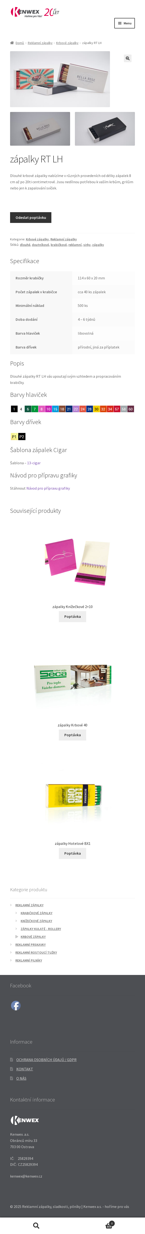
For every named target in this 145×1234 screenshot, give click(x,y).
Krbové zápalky (67, 43)
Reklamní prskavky (30, 945)
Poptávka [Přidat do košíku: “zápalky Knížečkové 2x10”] (72, 616)
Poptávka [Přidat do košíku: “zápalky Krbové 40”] (72, 734)
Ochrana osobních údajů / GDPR (46, 1059)
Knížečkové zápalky (36, 921)
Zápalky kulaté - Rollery (41, 929)
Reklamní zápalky (40, 43)
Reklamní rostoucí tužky (36, 953)
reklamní (75, 245)
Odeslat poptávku (31, 217)
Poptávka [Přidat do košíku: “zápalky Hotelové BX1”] (72, 853)
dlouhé (25, 245)
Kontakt (24, 1069)
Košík (93, 1222)
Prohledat (36, 1226)
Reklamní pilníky (28, 960)
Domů (20, 43)
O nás (21, 1078)
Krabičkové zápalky (36, 913)
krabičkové (59, 245)
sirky (87, 245)
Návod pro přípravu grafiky (48, 488)
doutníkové (40, 245)
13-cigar (34, 462)
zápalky (98, 245)
